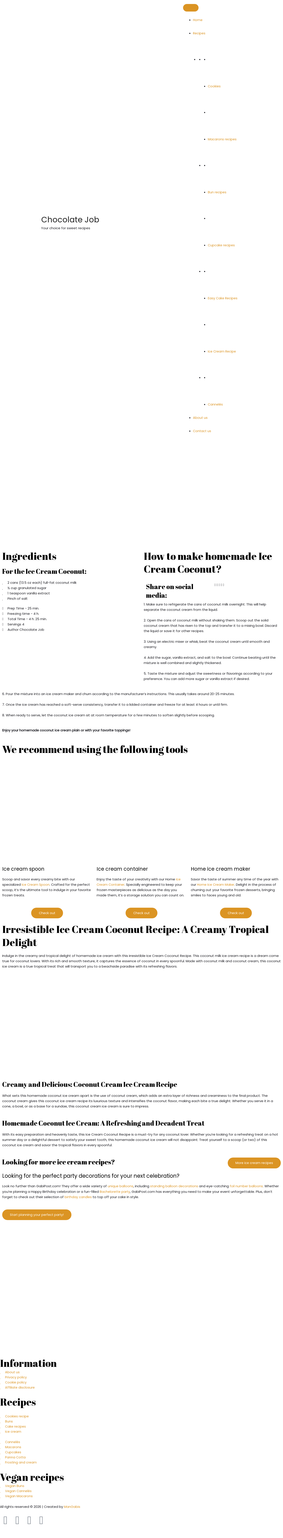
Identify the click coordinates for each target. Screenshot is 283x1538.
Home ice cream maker (222, 868)
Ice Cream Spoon (36, 884)
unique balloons (121, 1186)
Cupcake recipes (222, 245)
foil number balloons (247, 1186)
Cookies (214, 86)
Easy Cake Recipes (223, 298)
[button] (215, 585)
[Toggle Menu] (191, 8)
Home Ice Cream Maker (216, 884)
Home (198, 20)
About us (200, 417)
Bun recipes (217, 192)
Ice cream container (124, 868)
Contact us (202, 431)
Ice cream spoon (24, 868)
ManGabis (72, 1510)
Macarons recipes (222, 139)
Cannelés (216, 404)
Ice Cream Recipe (222, 351)
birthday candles (78, 1197)
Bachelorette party (115, 1191)
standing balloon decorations (174, 1186)
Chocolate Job (94, 218)
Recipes (199, 33)
